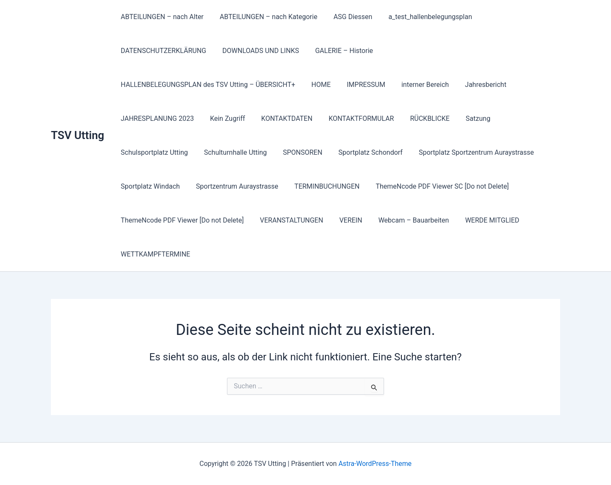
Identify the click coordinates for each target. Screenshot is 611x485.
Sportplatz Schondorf (362, 152)
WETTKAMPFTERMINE (154, 254)
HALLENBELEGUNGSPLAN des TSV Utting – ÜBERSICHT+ (207, 85)
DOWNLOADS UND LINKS (257, 51)
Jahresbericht (474, 85)
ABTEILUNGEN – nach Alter (161, 17)
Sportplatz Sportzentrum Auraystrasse (464, 152)
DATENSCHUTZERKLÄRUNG (162, 51)
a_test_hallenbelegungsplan (421, 17)
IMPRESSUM (359, 85)
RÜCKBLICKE (418, 118)
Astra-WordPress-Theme (375, 464)
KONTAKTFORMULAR (352, 118)
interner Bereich (416, 85)
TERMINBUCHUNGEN (320, 186)
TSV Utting (77, 135)
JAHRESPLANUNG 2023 (156, 118)
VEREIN (344, 220)
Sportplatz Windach (149, 186)
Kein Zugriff (223, 118)
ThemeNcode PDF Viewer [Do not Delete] (181, 220)
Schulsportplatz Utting (153, 152)
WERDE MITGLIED (481, 220)
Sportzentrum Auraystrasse (233, 186)
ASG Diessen (346, 17)
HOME (317, 85)
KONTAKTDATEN (280, 118)
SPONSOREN (296, 152)
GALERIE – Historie (338, 51)
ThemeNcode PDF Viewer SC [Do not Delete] (433, 186)
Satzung (464, 118)
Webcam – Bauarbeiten (405, 220)
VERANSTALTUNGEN (288, 220)
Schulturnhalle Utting (231, 152)
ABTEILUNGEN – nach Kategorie (265, 17)
